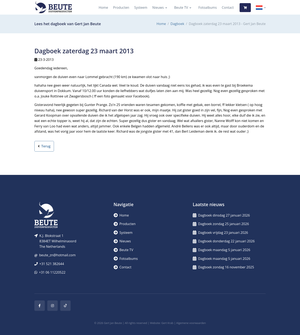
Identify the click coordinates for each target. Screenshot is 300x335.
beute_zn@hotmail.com (57, 255)
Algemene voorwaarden (191, 323)
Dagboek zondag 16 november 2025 (223, 267)
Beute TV (181, 7)
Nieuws (158, 7)
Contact (228, 7)
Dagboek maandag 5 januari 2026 (221, 250)
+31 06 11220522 (52, 272)
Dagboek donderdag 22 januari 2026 (224, 241)
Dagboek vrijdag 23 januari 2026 (220, 232)
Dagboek (177, 23)
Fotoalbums (207, 7)
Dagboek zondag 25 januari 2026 (221, 224)
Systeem (140, 7)
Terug (44, 146)
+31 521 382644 (51, 264)
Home (103, 7)
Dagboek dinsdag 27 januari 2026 (221, 215)
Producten (121, 7)
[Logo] (53, 7)
